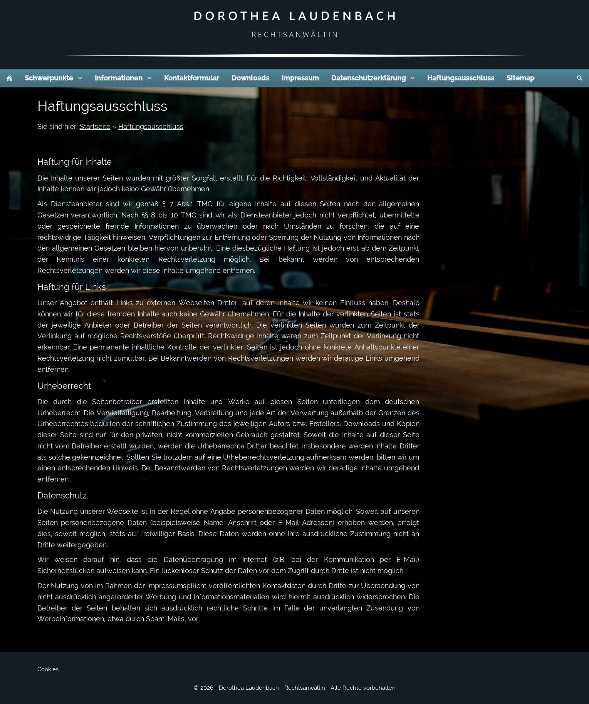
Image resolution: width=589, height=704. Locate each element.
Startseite (95, 126)
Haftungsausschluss (150, 126)
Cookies (48, 669)
